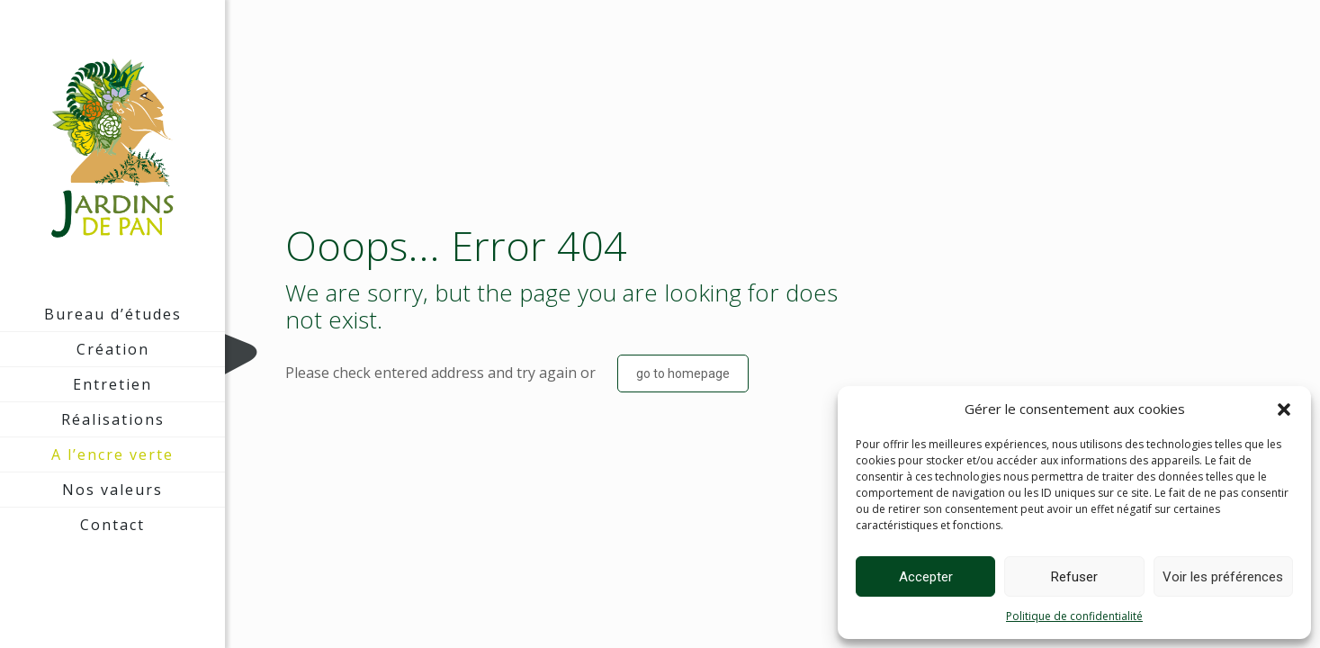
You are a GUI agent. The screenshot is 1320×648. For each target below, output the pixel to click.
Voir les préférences (1223, 577)
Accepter (926, 577)
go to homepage (683, 373)
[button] (1284, 409)
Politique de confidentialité (1074, 616)
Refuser (1074, 577)
